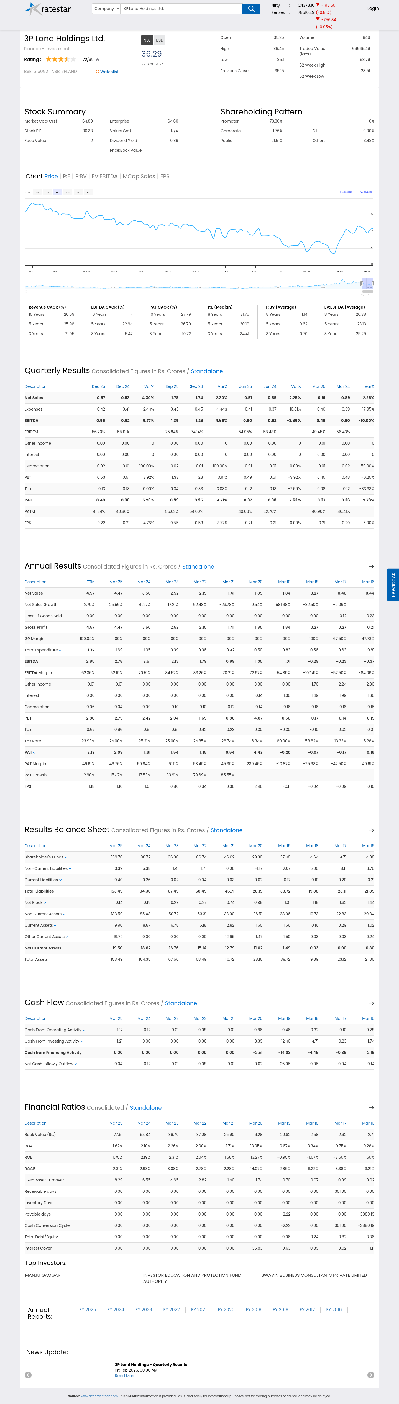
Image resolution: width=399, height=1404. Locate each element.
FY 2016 (334, 1309)
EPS (165, 176)
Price (51, 176)
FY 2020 (226, 1309)
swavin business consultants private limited (314, 1275)
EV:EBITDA (105, 176)
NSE (147, 40)
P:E (66, 176)
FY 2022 (171, 1309)
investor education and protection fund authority (192, 1278)
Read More (125, 1375)
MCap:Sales (139, 176)
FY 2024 (116, 1309)
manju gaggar (42, 1275)
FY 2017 (307, 1309)
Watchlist (109, 72)
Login (373, 8)
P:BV (81, 176)
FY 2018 (280, 1309)
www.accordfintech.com (99, 1396)
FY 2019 (253, 1309)
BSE (159, 40)
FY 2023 (143, 1309)
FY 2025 (88, 1309)
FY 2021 (198, 1309)
